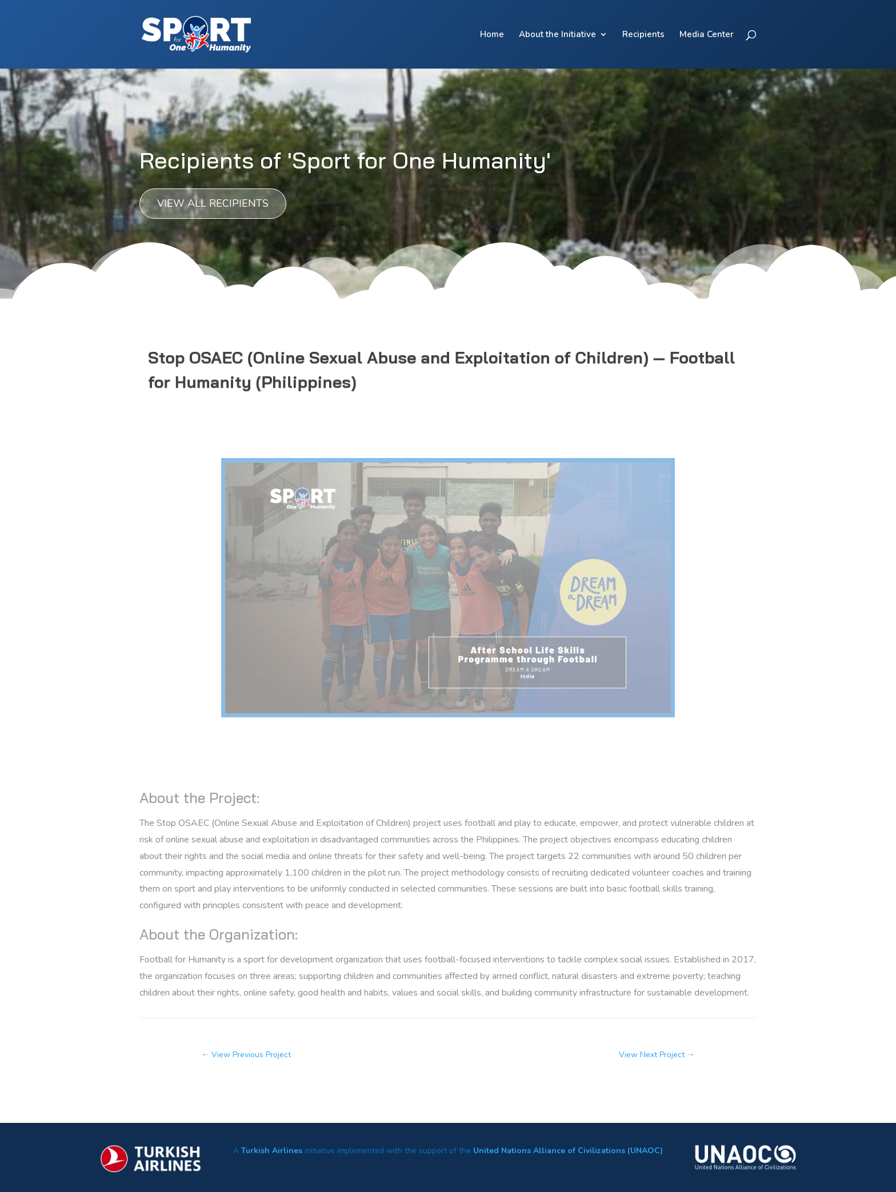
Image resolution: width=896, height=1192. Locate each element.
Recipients (643, 35)
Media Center (706, 35)
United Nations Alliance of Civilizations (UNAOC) (568, 1150)
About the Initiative (557, 35)
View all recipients (213, 203)
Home (492, 35)
